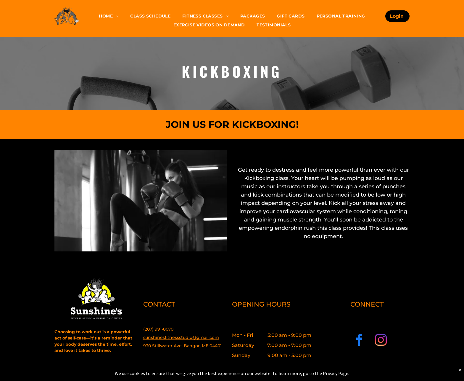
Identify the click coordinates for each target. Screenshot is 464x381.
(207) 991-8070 (158, 329)
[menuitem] (108, 16)
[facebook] (359, 340)
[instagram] (381, 340)
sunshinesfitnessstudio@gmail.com (181, 337)
